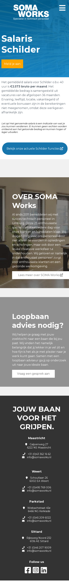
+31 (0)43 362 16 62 (39, 454)
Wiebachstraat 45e (37, 509)
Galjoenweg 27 (36, 446)
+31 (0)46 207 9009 (39, 547)
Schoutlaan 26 (37, 479)
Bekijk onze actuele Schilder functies (35, 148)
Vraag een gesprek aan (33, 373)
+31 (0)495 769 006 (39, 487)
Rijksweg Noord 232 (36, 539)
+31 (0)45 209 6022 (39, 517)
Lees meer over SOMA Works (40, 275)
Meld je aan (12, 64)
